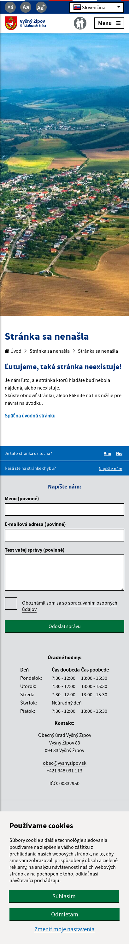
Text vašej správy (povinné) (35, 550)
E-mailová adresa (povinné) (35, 524)
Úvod (13, 351)
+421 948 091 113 (64, 770)
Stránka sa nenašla (50, 351)
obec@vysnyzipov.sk (64, 763)
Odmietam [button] (64, 914)
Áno (108, 453)
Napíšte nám (110, 468)
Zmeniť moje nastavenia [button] (64, 929)
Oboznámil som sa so (69, 606)
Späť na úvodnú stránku (30, 415)
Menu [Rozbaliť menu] (109, 22)
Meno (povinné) (22, 498)
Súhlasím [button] (64, 896)
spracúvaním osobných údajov (69, 606)
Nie (120, 453)
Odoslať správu (65, 626)
